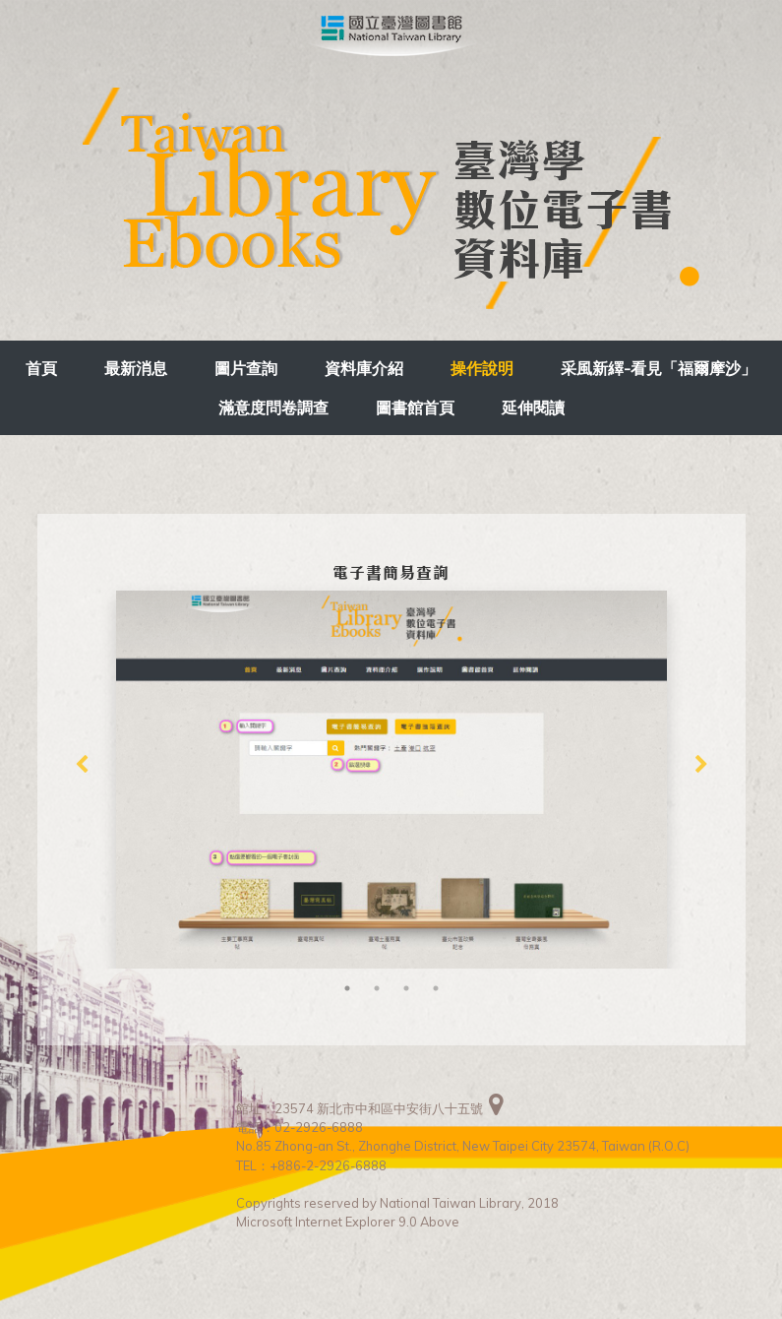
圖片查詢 (245, 368)
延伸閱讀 (533, 407)
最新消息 (135, 368)
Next (701, 765)
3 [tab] (406, 988)
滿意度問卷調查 (273, 407)
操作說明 (482, 368)
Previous (81, 765)
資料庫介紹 (364, 368)
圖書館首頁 (415, 407)
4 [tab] (436, 988)
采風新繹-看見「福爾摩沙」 (658, 368)
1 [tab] (347, 988)
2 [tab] (377, 988)
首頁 (41, 368)
